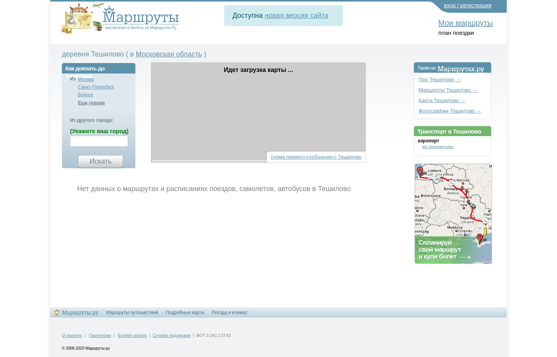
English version (132, 335)
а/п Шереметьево (438, 147)
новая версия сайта (296, 15)
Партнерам (100, 335)
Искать (100, 161)
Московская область (169, 54)
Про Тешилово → (440, 79)
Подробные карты (185, 312)
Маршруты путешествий (132, 312)
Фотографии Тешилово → (450, 111)
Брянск (85, 94)
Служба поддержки (172, 335)
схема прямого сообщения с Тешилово (316, 157)
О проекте (72, 335)
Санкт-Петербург (96, 87)
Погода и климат (229, 312)
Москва (86, 79)
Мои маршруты (465, 23)
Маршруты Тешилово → (448, 90)
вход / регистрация (468, 5)
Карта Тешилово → (442, 100)
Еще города (91, 103)
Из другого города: (91, 120)
